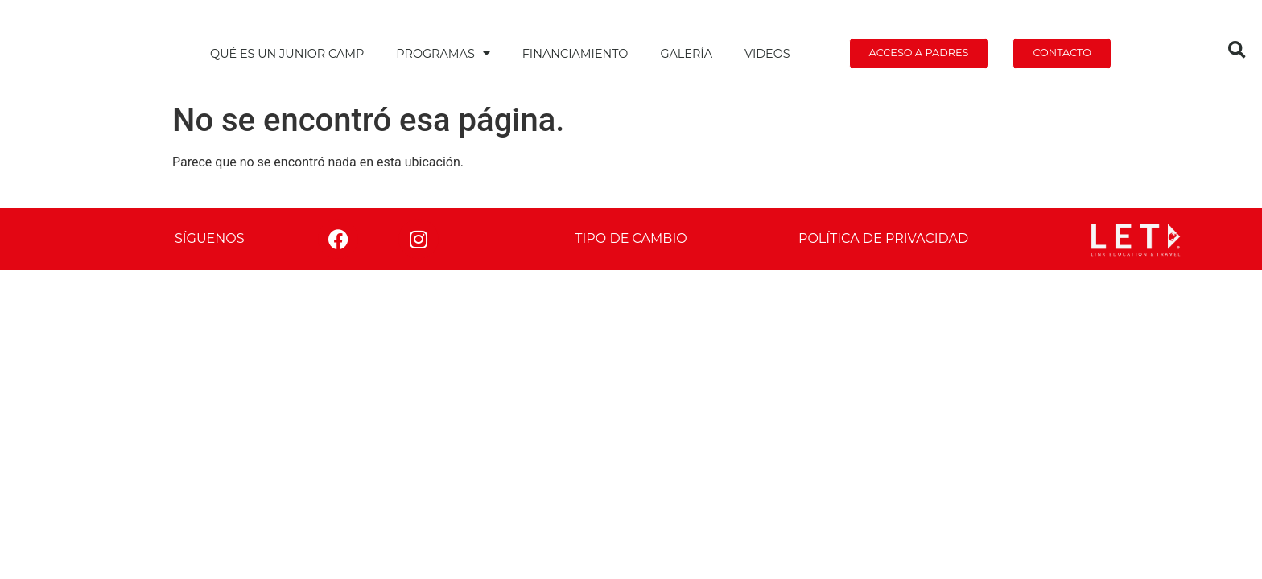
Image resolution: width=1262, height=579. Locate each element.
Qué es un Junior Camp (287, 54)
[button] (1237, 51)
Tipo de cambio (631, 238)
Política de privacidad (883, 238)
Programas (442, 53)
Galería (686, 54)
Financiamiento (575, 54)
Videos (767, 54)
